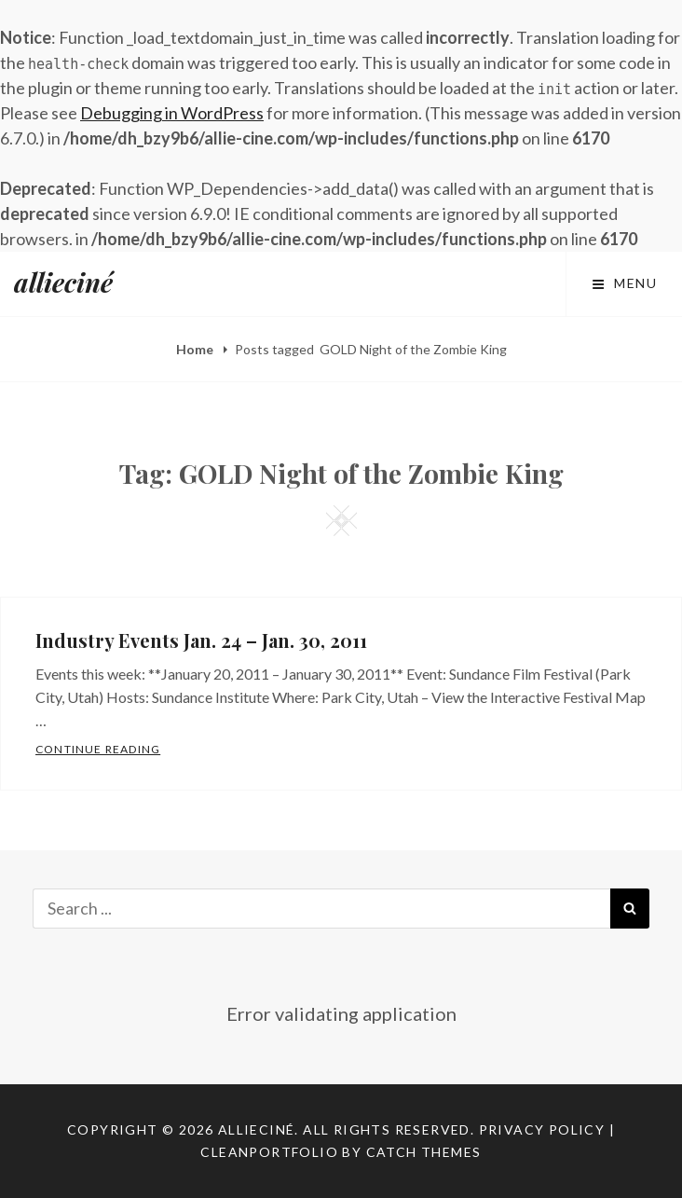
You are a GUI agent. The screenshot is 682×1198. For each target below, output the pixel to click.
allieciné (63, 282)
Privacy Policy (542, 1129)
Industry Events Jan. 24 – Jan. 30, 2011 (201, 640)
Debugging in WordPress (172, 113)
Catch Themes (424, 1152)
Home (196, 349)
